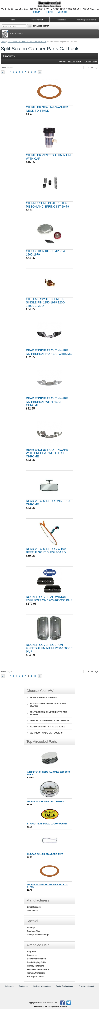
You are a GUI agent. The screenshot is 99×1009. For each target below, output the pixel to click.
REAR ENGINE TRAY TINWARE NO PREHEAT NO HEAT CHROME (49, 352)
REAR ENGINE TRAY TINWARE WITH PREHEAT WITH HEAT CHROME (47, 453)
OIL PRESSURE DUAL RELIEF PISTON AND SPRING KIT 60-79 (47, 205)
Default (88, 61)
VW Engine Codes (35, 976)
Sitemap (31, 927)
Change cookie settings (38, 935)
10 (35, 72)
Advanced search (41, 26)
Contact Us (62, 20)
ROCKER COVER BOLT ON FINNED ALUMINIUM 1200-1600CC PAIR (49, 648)
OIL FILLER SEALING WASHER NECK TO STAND (47, 109)
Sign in (36, 12)
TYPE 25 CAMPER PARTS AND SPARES (49, 720)
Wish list (62, 12)
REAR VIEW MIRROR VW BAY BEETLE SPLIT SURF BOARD (46, 550)
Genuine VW (33, 910)
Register (49, 12)
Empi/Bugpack (33, 907)
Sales (94, 61)
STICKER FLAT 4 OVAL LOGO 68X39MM (47, 824)
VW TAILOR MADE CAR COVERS (46, 733)
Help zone (31, 952)
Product (71, 61)
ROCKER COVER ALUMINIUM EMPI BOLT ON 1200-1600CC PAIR (49, 598)
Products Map (33, 931)
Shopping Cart (37, 20)
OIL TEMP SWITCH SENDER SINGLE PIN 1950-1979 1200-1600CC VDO (45, 302)
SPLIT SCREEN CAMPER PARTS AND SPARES (27, 42)
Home (3, 42)
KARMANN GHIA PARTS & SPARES (47, 726)
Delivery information (36, 959)
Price (78, 61)
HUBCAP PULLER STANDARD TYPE (45, 854)
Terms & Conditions (36, 973)
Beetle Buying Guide (36, 962)
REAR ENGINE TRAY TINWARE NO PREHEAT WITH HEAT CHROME (47, 402)
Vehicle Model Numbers (38, 969)
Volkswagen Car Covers (86, 20)
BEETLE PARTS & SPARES (43, 697)
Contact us (32, 955)
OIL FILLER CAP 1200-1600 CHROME (45, 801)
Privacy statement (35, 966)
